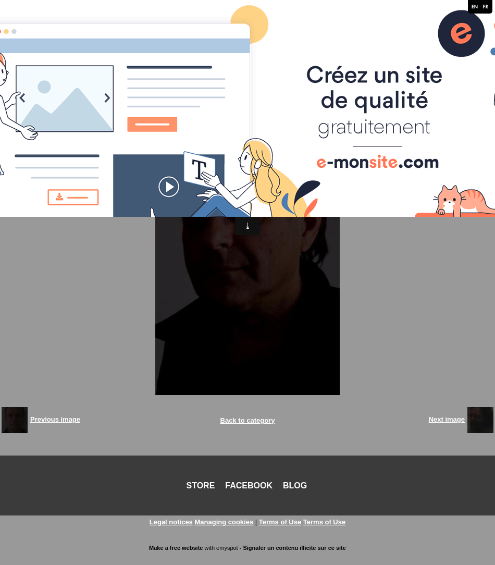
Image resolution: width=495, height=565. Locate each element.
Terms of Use (280, 522)
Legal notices (171, 522)
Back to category (247, 420)
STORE (201, 485)
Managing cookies (223, 522)
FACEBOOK (249, 485)
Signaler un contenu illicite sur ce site (294, 548)
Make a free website (176, 548)
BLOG (295, 485)
